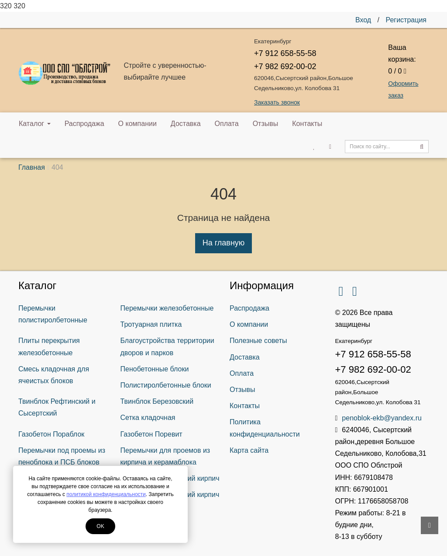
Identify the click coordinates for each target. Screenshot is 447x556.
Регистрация (405, 20)
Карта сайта (249, 450)
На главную (224, 242)
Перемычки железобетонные (167, 308)
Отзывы (266, 123)
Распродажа (84, 123)
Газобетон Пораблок (51, 434)
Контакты (307, 123)
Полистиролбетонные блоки (165, 385)
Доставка (186, 123)
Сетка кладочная (147, 417)
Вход (363, 20)
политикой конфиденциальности (105, 494)
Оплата (227, 123)
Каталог (35, 123)
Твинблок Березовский (157, 401)
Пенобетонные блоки (154, 369)
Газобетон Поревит (151, 434)
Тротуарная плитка (151, 324)
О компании (137, 123)
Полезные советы (258, 340)
